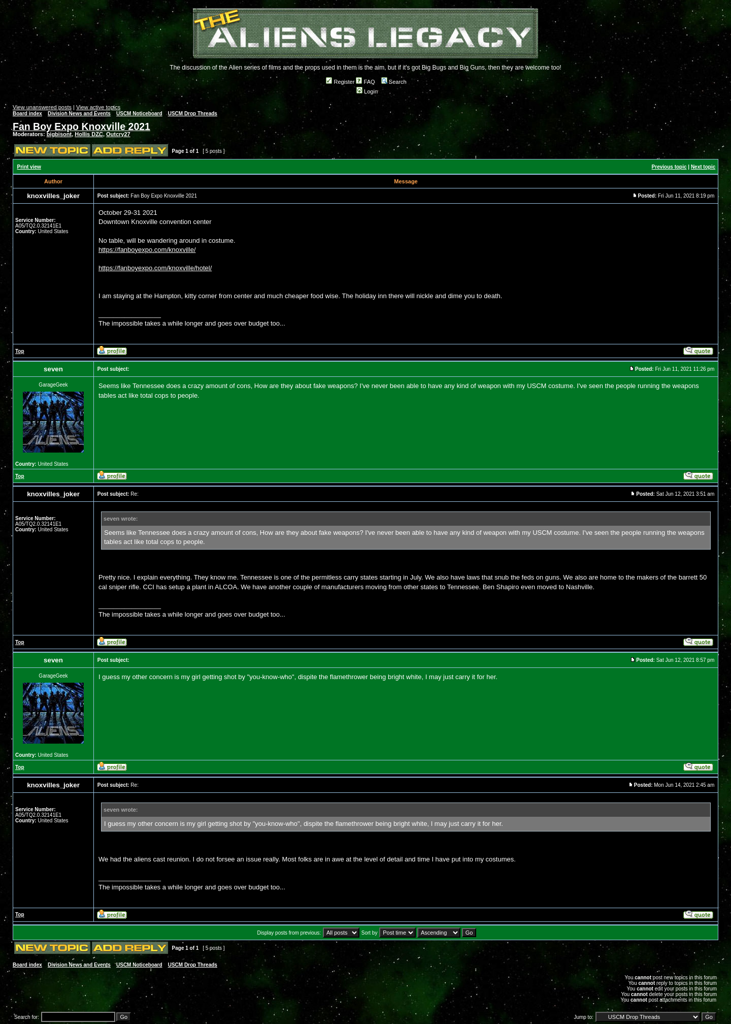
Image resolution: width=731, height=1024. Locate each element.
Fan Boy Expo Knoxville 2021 (81, 126)
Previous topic (669, 167)
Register (340, 82)
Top (19, 351)
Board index (27, 113)
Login (367, 91)
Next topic (703, 167)
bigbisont (59, 134)
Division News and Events (79, 113)
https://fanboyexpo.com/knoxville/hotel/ (155, 268)
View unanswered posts (42, 107)
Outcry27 (118, 134)
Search (394, 82)
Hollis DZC (89, 134)
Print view (29, 167)
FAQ (365, 82)
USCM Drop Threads (192, 113)
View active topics (98, 107)
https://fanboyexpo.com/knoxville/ (147, 249)
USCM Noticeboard (139, 113)
